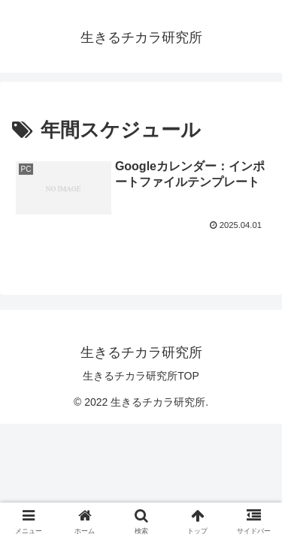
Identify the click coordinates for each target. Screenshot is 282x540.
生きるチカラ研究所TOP (141, 376)
